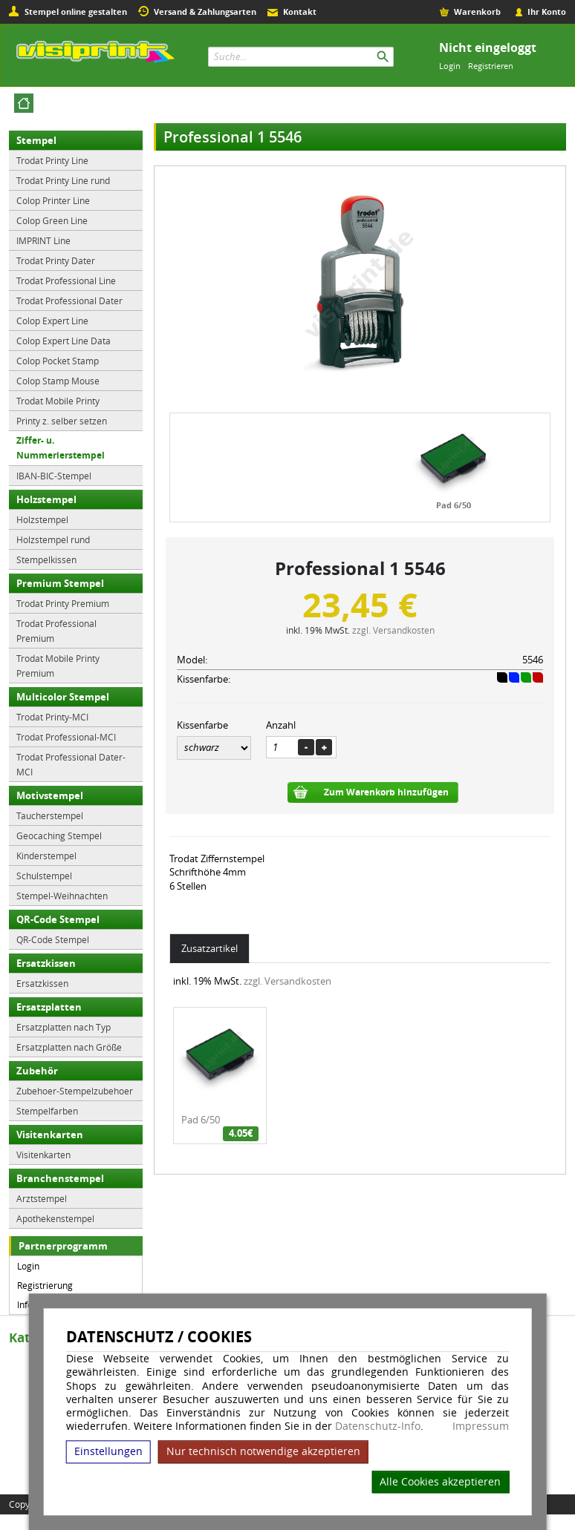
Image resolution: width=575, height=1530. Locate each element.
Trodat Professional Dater (69, 300)
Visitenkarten (49, 1134)
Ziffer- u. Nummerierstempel (60, 448)
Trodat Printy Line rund (63, 180)
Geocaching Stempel (59, 835)
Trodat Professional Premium (56, 630)
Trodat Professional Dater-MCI (71, 764)
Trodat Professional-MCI (66, 737)
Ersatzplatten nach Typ (63, 1027)
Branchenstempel (60, 1178)
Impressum (480, 1426)
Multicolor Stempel (62, 696)
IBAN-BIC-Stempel (53, 476)
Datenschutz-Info (377, 1426)
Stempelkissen (46, 559)
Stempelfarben (47, 1111)
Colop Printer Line (53, 200)
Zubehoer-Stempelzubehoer (74, 1091)
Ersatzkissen (46, 963)
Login (450, 65)
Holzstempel (46, 499)
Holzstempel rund (53, 539)
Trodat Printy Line (52, 160)
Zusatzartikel (209, 948)
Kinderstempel (46, 855)
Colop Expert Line (52, 320)
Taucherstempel (49, 815)
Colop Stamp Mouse (58, 381)
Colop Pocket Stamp (57, 361)
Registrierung (45, 1285)
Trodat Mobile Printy (58, 401)
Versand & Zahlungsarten (205, 11)
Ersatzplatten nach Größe (69, 1047)
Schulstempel (44, 875)
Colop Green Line (52, 220)
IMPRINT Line (43, 240)
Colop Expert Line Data (63, 341)
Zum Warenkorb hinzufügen (386, 792)
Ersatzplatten (49, 1007)
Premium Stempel (60, 583)
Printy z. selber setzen (61, 421)
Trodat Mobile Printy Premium (58, 665)
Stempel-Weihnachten (62, 896)
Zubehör (37, 1070)
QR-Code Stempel (58, 919)
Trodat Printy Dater (55, 260)
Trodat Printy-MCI (52, 717)
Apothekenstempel (55, 1218)
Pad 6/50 (453, 504)
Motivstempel (49, 795)
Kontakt (299, 11)
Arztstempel (41, 1198)
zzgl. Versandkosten (393, 630)
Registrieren (490, 65)
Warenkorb (477, 11)
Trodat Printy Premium (62, 603)
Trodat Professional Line (66, 280)
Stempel (36, 140)
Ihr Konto (546, 11)
